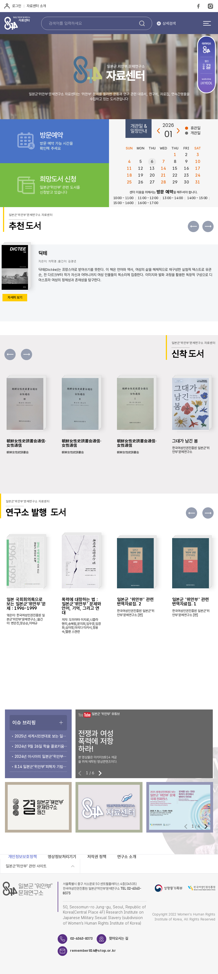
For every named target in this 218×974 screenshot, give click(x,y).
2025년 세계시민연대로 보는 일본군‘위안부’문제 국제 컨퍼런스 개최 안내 (41, 736)
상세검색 (169, 23)
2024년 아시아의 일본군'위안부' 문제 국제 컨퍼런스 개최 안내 (41, 756)
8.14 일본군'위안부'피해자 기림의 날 (41, 766)
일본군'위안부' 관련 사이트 (26, 866)
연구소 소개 (126, 856)
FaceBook (198, 6)
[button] (208, 226)
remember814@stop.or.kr (93, 950)
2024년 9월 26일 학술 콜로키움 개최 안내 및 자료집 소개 (41, 746)
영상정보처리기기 (62, 856)
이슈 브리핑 (24, 722)
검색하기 (142, 23)
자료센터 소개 (36, 6)
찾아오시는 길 (118, 938)
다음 (178, 131)
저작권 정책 (96, 856)
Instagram (210, 6)
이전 (159, 131)
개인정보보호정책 (22, 856)
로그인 (16, 6)
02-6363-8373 (81, 938)
